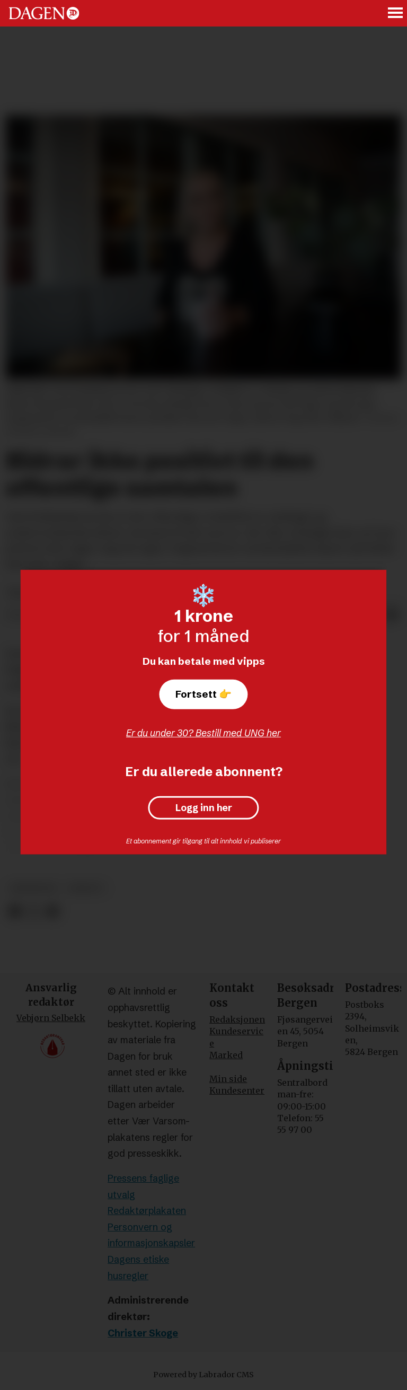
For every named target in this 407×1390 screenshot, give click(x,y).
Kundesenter (236, 1090)
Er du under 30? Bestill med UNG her (203, 733)
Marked (226, 1055)
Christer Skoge (143, 1333)
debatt (85, 888)
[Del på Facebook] (14, 911)
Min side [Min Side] (228, 1079)
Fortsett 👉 (203, 694)
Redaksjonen (237, 1019)
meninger (34, 888)
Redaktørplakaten (147, 1210)
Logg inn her (203, 808)
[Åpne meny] (396, 13)
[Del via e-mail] (392, 615)
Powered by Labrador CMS (203, 1374)
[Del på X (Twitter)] (33, 911)
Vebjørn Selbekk (50, 1018)
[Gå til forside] (43, 13)
